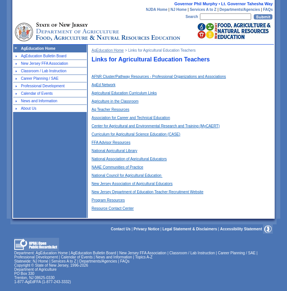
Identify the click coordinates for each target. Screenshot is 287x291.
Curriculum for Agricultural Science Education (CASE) (136, 134)
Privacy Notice (147, 229)
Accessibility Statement (241, 229)
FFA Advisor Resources (111, 142)
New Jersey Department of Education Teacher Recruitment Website (147, 192)
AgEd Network (103, 85)
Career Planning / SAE (40, 78)
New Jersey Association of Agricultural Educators (132, 184)
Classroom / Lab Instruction (44, 71)
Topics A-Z (143, 257)
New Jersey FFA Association (44, 63)
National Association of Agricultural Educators (129, 159)
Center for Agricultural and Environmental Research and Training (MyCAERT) (156, 126)
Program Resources (108, 200)
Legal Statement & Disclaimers (190, 229)
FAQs (268, 9)
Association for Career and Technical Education (131, 118)
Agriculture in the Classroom (115, 101)
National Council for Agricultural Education (127, 175)
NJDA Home (156, 9)
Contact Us (121, 229)
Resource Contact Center (113, 208)
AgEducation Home (38, 48)
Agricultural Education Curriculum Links (124, 93)
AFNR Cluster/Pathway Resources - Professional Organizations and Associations (159, 77)
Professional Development (43, 86)
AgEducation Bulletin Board (44, 56)
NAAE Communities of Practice (117, 167)
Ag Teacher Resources (110, 109)
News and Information (39, 101)
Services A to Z (203, 9)
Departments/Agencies (239, 9)
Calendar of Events (37, 93)
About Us (28, 108)
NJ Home (178, 9)
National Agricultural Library (114, 151)
